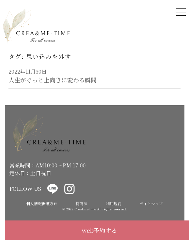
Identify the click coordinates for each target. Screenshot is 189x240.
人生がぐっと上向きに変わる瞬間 (52, 80)
